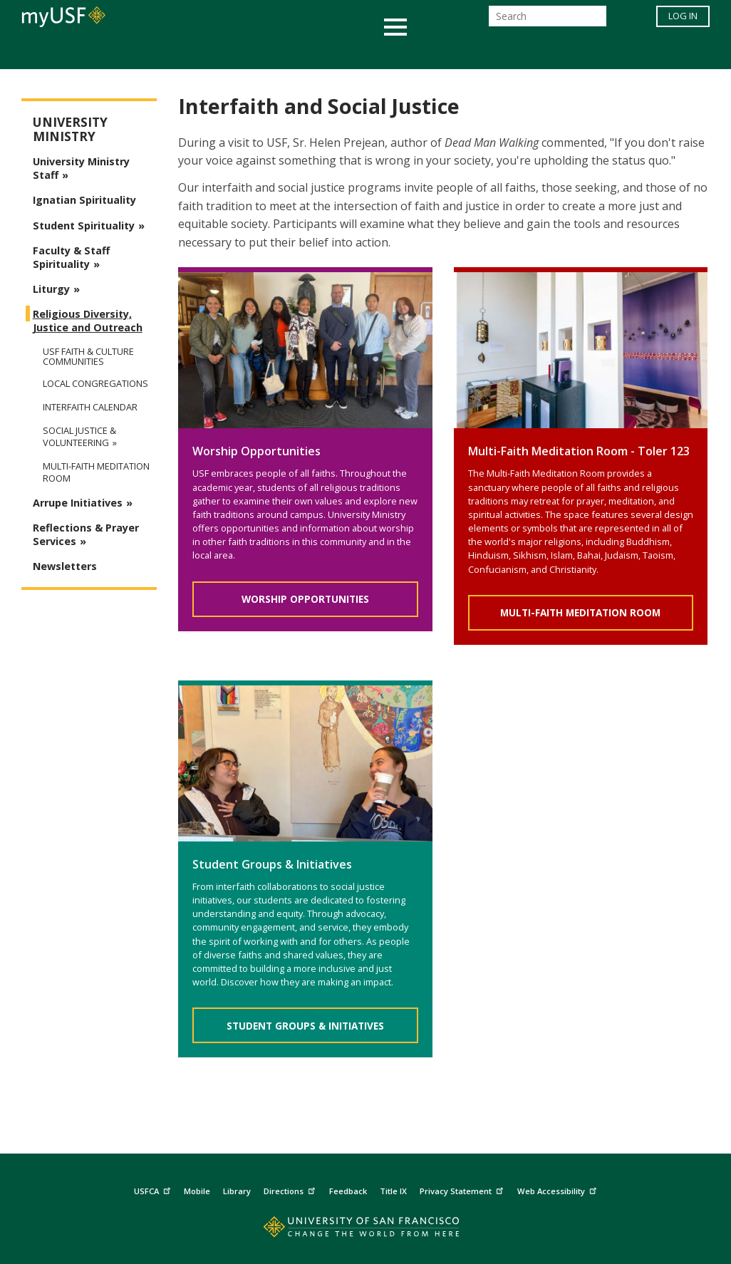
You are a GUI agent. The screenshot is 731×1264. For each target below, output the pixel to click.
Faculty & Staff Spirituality (71, 257)
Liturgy (51, 289)
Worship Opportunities (305, 599)
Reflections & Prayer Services (86, 534)
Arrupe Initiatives (78, 502)
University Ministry (70, 129)
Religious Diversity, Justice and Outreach (87, 320)
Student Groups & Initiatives (305, 1025)
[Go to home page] (366, 1230)
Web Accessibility (558, 1189)
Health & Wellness (323, 52)
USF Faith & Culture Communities (88, 356)
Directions (291, 1189)
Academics (89, 52)
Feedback (348, 1191)
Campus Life (436, 52)
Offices (516, 52)
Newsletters (65, 566)
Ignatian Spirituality (84, 200)
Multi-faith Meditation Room (96, 472)
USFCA (154, 1189)
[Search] (547, 20)
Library (237, 1191)
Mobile (197, 1191)
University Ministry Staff (81, 168)
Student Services (194, 52)
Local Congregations (95, 384)
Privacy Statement (463, 1189)
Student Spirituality (84, 225)
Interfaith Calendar (90, 407)
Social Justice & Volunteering (79, 437)
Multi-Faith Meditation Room (580, 612)
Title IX (393, 1191)
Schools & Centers (617, 52)
